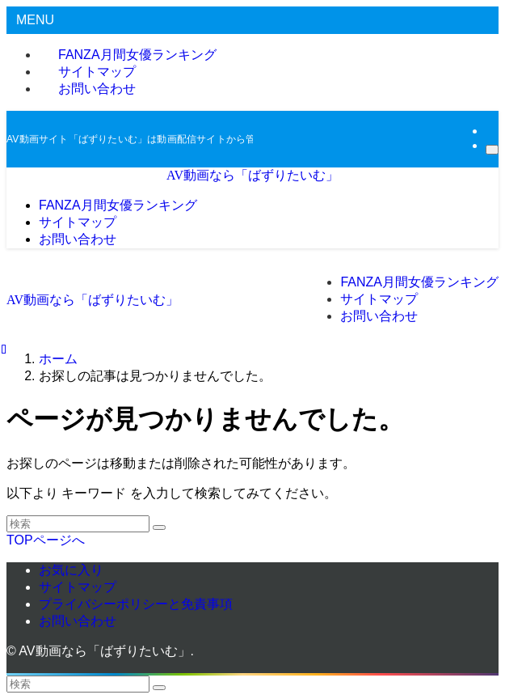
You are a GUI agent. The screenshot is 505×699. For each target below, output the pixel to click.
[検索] (492, 150)
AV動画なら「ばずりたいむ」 (252, 175)
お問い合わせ (97, 88)
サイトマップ (77, 587)
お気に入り (71, 570)
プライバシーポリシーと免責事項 (136, 604)
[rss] (490, 131)
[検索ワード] (77, 523)
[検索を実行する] (159, 527)
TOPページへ (45, 540)
